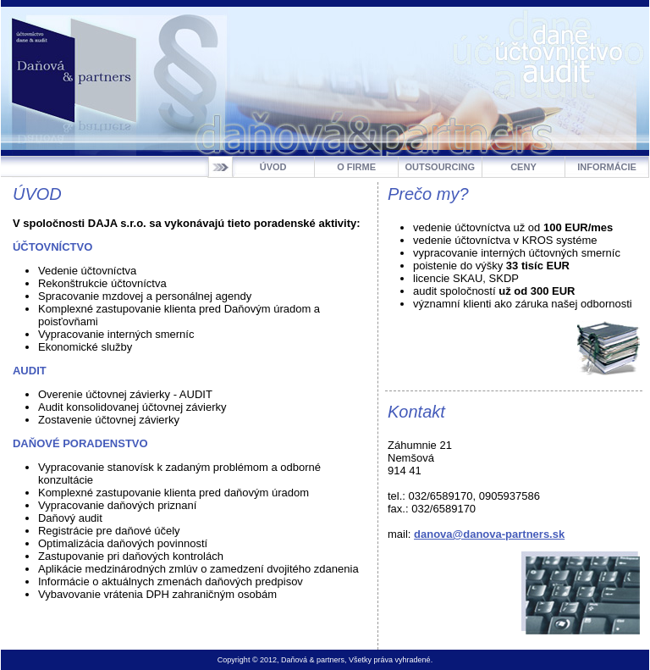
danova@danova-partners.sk (489, 534)
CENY (523, 167)
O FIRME (356, 167)
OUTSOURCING (440, 167)
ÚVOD (273, 167)
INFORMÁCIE (606, 167)
